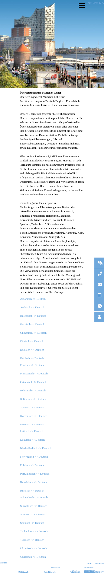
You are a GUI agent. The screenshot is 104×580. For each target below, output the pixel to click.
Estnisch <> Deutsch (32, 358)
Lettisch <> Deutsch (31, 431)
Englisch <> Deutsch (32, 349)
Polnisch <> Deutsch (32, 465)
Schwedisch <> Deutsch (34, 497)
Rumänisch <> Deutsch (33, 482)
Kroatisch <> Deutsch (32, 424)
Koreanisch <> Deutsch (33, 415)
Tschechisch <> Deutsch (34, 531)
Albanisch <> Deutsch (33, 298)
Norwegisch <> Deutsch (34, 456)
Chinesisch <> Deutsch (33, 332)
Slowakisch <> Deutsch (33, 505)
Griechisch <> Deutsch (33, 382)
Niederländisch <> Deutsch (35, 448)
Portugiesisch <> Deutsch (34, 473)
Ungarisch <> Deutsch (33, 556)
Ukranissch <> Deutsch (33, 548)
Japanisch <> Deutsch (32, 407)
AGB (89, 563)
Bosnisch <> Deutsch (32, 324)
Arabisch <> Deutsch (32, 307)
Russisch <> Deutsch (32, 490)
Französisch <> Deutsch (34, 373)
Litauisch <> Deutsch (32, 439)
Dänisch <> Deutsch (31, 341)
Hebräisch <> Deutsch (33, 390)
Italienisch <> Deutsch (33, 399)
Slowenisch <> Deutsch (33, 514)
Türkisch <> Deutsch (32, 539)
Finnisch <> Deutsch (32, 365)
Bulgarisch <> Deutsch (33, 315)
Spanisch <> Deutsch (32, 522)
